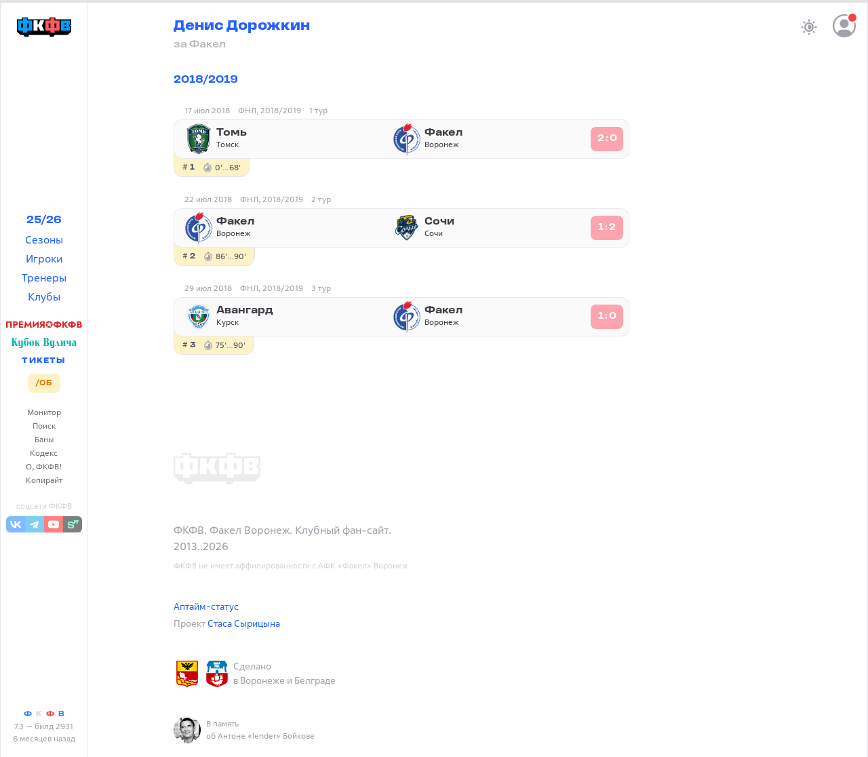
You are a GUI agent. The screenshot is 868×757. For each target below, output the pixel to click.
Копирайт (44, 480)
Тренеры (44, 277)
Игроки (44, 258)
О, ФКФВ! (44, 466)
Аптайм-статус (206, 606)
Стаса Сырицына (244, 623)
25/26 (44, 220)
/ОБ (43, 383)
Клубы (44, 296)
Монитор (44, 412)
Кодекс (44, 453)
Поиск (44, 425)
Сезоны (44, 239)
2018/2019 (206, 80)
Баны (44, 439)
